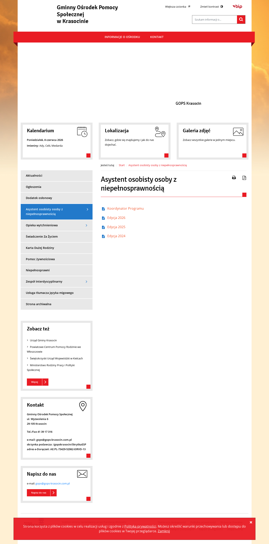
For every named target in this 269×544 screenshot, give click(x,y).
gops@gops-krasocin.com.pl (52, 483)
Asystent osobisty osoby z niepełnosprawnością (157, 165)
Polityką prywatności (140, 526)
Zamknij (164, 531)
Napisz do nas (38, 492)
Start (122, 165)
